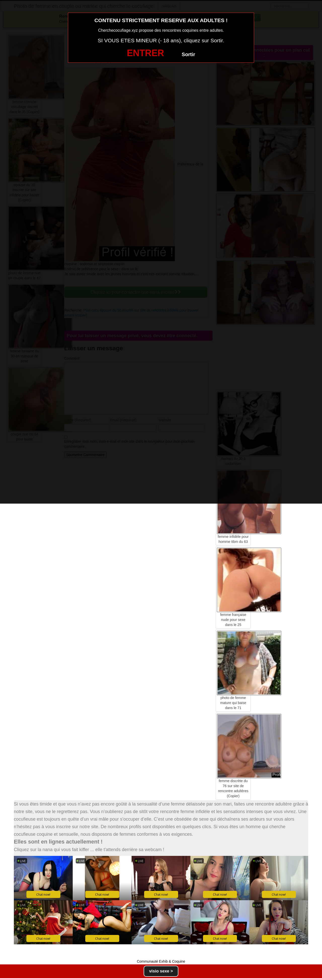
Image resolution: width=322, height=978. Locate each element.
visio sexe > (161, 971)
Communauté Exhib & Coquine (161, 961)
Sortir (188, 54)
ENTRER (145, 53)
